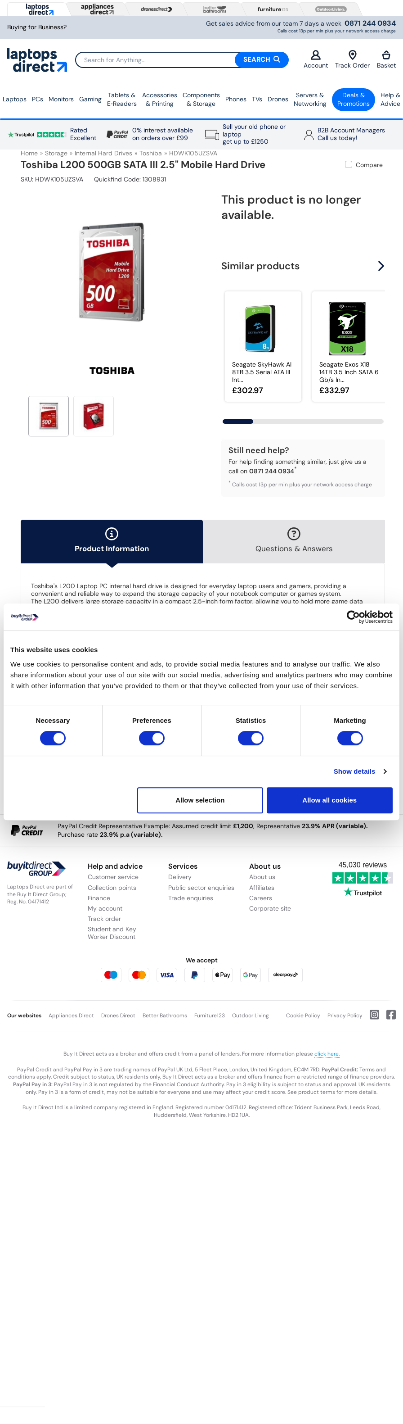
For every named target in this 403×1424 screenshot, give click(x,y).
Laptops (15, 99)
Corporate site (270, 908)
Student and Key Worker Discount (112, 933)
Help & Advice (390, 99)
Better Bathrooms (165, 1015)
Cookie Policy (303, 1015)
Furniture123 (209, 1015)
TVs (257, 99)
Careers (260, 898)
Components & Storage (201, 99)
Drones (278, 99)
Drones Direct (118, 1015)
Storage (56, 153)
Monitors (61, 99)
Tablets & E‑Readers (122, 99)
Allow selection (199, 800)
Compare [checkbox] (369, 165)
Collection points (112, 888)
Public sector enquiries (201, 888)
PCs (37, 99)
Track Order (352, 59)
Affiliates (261, 888)
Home (29, 153)
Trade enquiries (190, 898)
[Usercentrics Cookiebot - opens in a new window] (353, 617)
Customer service (113, 877)
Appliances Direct (71, 1015)
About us (262, 877)
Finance (99, 898)
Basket (386, 59)
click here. (327, 1053)
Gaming (90, 99)
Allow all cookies (329, 800)
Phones (235, 99)
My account (105, 908)
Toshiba (150, 153)
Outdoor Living (250, 1015)
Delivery (180, 877)
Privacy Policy (345, 1015)
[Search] (181, 60)
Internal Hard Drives (103, 153)
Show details (355, 771)
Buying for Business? (37, 27)
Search (261, 59)
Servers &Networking (310, 99)
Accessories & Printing (159, 99)
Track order (104, 919)
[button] (382, 266)
